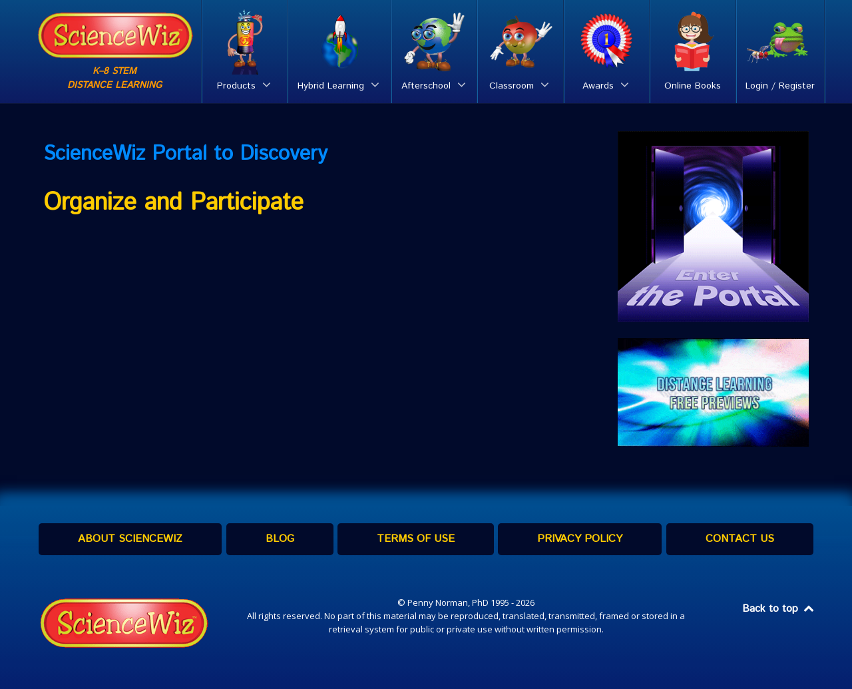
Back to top (778, 608)
